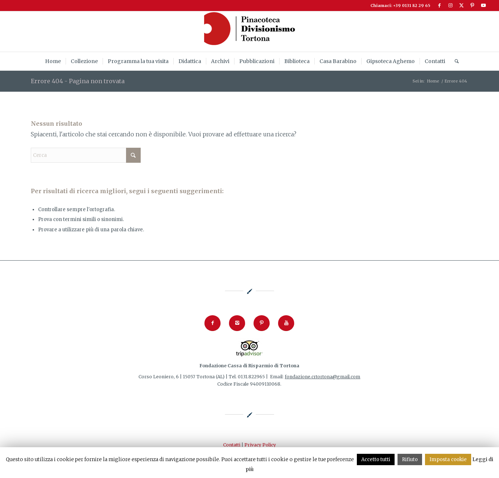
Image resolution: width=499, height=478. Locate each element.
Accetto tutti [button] (375, 459)
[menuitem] (53, 61)
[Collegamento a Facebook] (439, 5)
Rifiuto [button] (410, 459)
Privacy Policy (260, 445)
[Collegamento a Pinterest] (472, 5)
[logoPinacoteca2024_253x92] (249, 31)
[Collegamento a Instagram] (450, 5)
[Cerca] (454, 61)
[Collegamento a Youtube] (483, 5)
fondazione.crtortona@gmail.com (322, 376)
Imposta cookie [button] (448, 459)
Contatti (231, 445)
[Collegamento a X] (461, 5)
